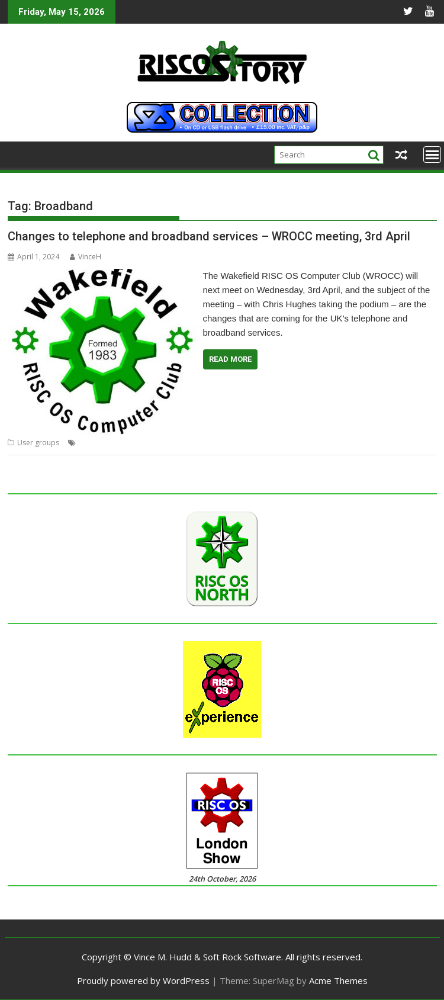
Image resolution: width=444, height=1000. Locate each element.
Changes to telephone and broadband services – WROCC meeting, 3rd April (209, 236)
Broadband (98, 443)
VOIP (247, 443)
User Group (214, 443)
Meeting (136, 443)
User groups (38, 443)
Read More (230, 359)
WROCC (311, 443)
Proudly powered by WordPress (143, 980)
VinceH (85, 257)
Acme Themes (338, 980)
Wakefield (276, 443)
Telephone (172, 443)
